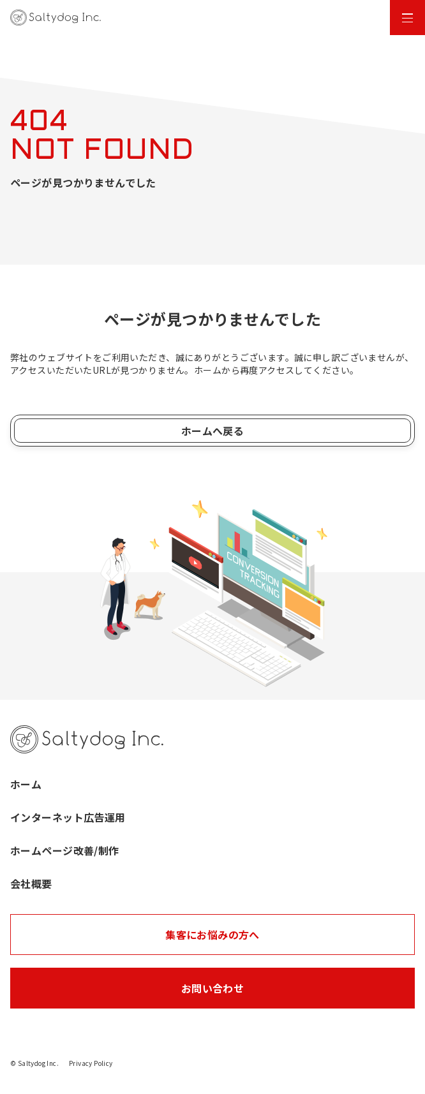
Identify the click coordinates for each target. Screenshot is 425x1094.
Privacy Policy (91, 1063)
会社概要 (31, 883)
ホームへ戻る (212, 430)
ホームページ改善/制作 (64, 850)
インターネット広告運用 (68, 817)
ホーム (25, 784)
